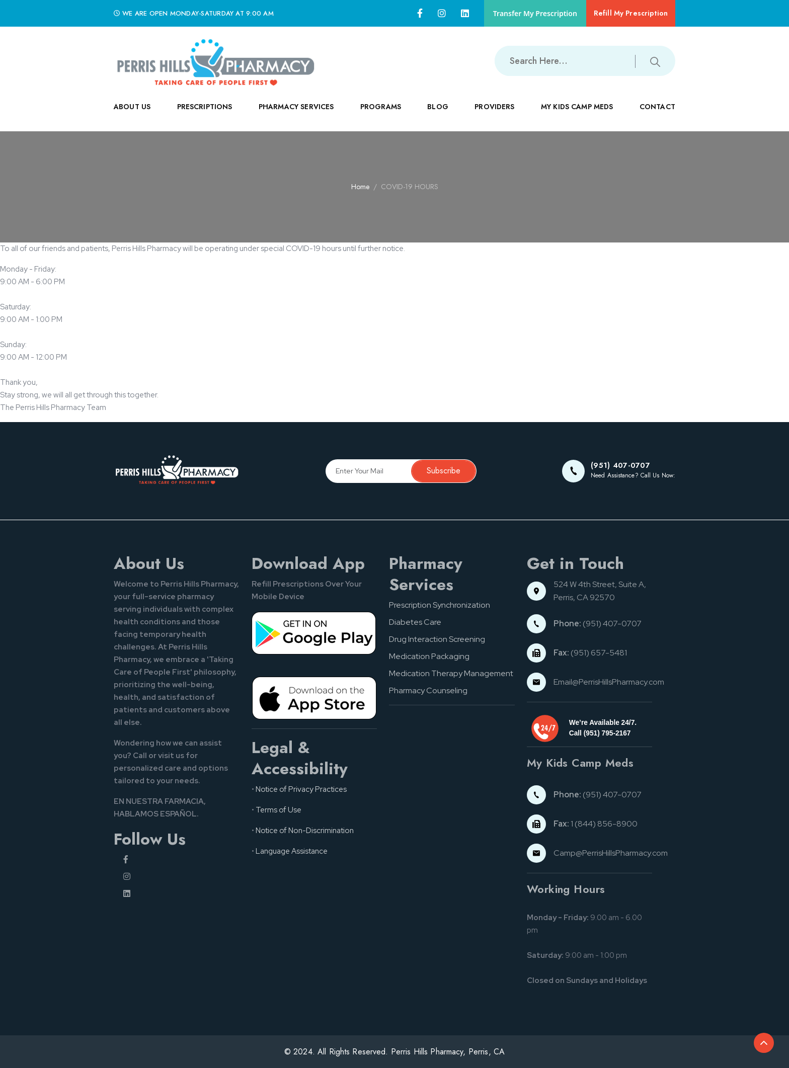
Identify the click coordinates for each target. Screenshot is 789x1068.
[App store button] (314, 697)
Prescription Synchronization (439, 605)
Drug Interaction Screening (437, 639)
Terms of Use (278, 810)
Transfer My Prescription (535, 13)
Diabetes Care (415, 622)
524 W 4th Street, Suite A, (601, 584)
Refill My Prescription (631, 13)
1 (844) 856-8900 (596, 823)
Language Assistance (292, 851)
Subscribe (443, 470)
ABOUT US (132, 115)
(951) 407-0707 (598, 623)
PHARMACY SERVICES (296, 115)
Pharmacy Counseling (428, 690)
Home (360, 187)
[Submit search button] (655, 61)
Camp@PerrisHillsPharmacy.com (611, 853)
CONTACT (657, 115)
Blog (437, 107)
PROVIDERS (494, 115)
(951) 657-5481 (590, 652)
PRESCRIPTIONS (204, 115)
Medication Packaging (429, 656)
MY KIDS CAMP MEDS (577, 115)
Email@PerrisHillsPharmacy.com (609, 682)
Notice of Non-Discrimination (305, 831)
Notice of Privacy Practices (301, 789)
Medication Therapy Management (451, 673)
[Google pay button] (314, 633)
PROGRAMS (380, 115)
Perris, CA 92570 (584, 597)
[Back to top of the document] (764, 1043)
